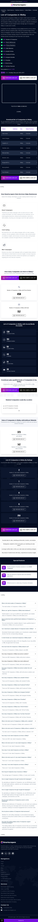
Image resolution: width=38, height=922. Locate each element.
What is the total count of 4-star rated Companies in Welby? (16, 742)
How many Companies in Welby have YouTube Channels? (16, 713)
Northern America (20, 10)
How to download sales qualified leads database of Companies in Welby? (18, 619)
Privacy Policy (4, 876)
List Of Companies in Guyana (11, 408)
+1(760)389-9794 (6, 908)
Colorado (35, 10)
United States (28, 10)
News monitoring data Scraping (8, 895)
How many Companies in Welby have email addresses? (15, 661)
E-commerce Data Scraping (7, 891)
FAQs (2, 863)
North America (11, 10)
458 (19, 294)
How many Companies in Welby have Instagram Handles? (16, 692)
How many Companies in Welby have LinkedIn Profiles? (15, 677)
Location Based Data (6, 878)
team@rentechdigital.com (8, 910)
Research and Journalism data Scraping (11, 899)
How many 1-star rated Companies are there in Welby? (15, 764)
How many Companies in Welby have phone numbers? (15, 653)
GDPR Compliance (5, 874)
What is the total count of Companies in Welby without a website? (18, 728)
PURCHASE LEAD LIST (10, 78)
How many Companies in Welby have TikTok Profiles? (15, 706)
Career (2, 865)
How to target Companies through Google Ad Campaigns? (16, 789)
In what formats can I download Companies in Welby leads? (16, 637)
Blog (2, 868)
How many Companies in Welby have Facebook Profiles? (16, 684)
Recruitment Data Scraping (7, 893)
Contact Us (25, 1)
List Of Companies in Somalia (11, 406)
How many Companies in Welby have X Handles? (14, 699)
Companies (3, 10)
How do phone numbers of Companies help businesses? (16, 811)
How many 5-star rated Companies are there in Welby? (15, 735)
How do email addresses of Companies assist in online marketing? (15, 800)
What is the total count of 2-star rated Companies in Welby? (16, 757)
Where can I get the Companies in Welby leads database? (16, 610)
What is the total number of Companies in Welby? (14, 603)
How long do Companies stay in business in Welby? (14, 771)
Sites (2, 870)
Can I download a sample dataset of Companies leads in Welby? (18, 628)
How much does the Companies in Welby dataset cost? (15, 646)
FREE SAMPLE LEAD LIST (28, 78)
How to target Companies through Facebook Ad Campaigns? (16, 779)
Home (2, 861)
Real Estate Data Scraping (7, 886)
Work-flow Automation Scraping (8, 901)
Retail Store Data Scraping (7, 897)
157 (19, 311)
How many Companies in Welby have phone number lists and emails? (17, 668)
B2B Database (4, 880)
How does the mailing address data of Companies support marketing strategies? (16, 822)
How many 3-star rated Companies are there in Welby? (15, 750)
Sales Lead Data (5, 889)
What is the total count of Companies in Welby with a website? (17, 721)
